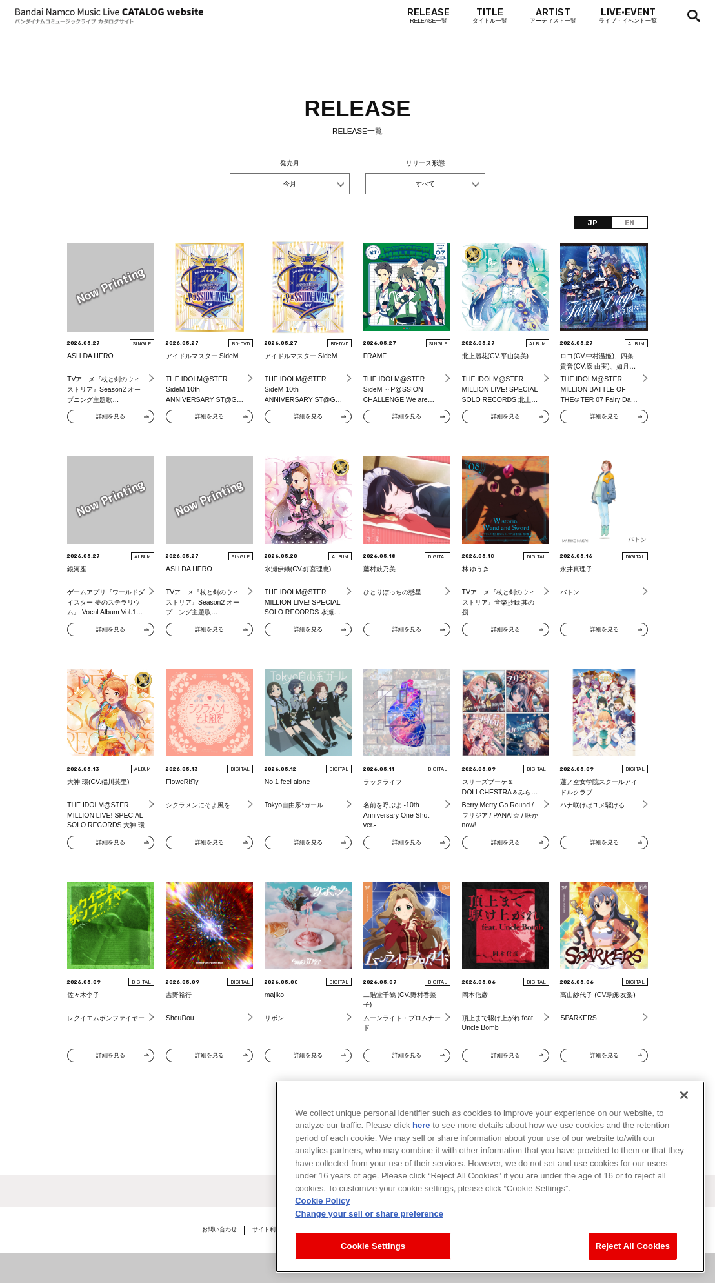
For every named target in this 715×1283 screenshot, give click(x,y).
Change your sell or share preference (369, 1213)
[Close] (684, 1095)
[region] (490, 1177)
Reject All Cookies (633, 1246)
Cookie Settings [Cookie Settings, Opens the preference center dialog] (373, 1246)
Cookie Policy (322, 1201)
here (421, 1125)
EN (629, 223)
